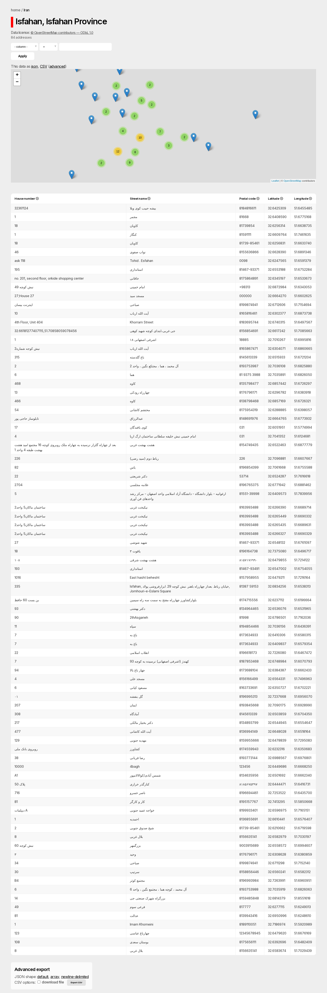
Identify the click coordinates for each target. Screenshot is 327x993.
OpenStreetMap (292, 180)
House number (25, 198)
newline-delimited (75, 976)
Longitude (301, 198)
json (34, 66)
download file (50, 982)
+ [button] (17, 75)
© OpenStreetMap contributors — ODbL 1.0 (62, 33)
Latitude (273, 198)
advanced (57, 66)
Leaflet (275, 180)
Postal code (247, 198)
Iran (27, 10)
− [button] (17, 82)
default (42, 976)
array (54, 976)
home (15, 10)
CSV (43, 66)
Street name (138, 198)
